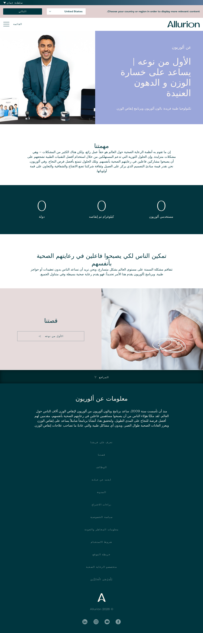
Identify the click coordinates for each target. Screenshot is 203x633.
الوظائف (101, 467)
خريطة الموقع (101, 554)
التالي (22, 11)
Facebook (118, 621)
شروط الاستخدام (101, 541)
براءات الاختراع (101, 504)
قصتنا (101, 454)
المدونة (101, 492)
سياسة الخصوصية (101, 517)
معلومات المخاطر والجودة (102, 529)
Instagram (96, 621)
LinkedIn (84, 621)
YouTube (107, 621)
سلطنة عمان (15, 2)
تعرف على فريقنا (101, 442)
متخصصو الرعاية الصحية (101, 566)
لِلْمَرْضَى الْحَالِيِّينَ (101, 579)
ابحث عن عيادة (101, 479)
